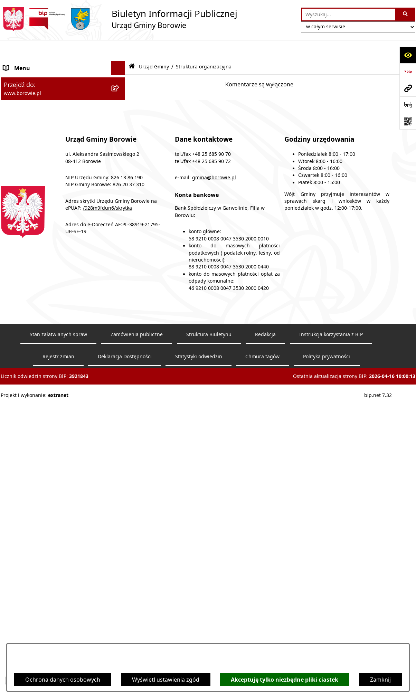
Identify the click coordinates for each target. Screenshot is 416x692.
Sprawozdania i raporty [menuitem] (34, 260)
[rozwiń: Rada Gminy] (119, 191)
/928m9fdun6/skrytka (107, 500)
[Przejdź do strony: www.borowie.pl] (407, 88)
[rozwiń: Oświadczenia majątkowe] (119, 247)
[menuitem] (63, 137)
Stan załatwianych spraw (58, 626)
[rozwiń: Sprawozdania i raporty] (119, 260)
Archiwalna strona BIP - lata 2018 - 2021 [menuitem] (54, 346)
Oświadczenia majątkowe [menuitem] (36, 246)
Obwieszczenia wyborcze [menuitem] (36, 91)
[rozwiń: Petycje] (119, 310)
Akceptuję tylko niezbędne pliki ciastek (284, 679)
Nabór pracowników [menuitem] (30, 274)
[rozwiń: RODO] (119, 173)
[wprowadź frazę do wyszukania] (348, 14)
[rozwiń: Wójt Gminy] (119, 105)
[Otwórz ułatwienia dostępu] (407, 55)
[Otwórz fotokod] (407, 121)
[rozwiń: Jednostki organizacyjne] (119, 219)
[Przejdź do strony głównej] (119, 19)
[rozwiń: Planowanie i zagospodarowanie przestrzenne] (119, 288)
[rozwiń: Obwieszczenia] (119, 77)
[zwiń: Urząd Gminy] (119, 118)
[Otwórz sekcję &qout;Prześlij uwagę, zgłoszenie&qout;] (407, 104)
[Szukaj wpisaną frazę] (405, 14)
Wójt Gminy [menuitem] (18, 104)
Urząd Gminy (154, 47)
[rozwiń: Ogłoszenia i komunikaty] (119, 63)
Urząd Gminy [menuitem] (20, 118)
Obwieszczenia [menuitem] (22, 77)
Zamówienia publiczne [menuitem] (32, 233)
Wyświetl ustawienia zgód (165, 679)
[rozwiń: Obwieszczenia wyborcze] (119, 91)
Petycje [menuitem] (12, 310)
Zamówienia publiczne (137, 626)
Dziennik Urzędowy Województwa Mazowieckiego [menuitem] (48, 328)
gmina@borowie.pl (214, 469)
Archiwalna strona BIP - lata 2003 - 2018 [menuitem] (54, 360)
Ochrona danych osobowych (62, 679)
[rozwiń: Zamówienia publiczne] (119, 233)
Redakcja (265, 626)
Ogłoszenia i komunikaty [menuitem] (35, 63)
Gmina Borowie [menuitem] (23, 205)
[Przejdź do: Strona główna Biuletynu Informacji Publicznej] (132, 48)
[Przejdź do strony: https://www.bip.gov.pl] (407, 71)
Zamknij (380, 679)
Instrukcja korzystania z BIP (331, 626)
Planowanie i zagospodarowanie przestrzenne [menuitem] (45, 292)
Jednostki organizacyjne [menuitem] (34, 219)
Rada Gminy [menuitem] (19, 191)
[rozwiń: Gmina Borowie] (119, 205)
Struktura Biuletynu (208, 626)
